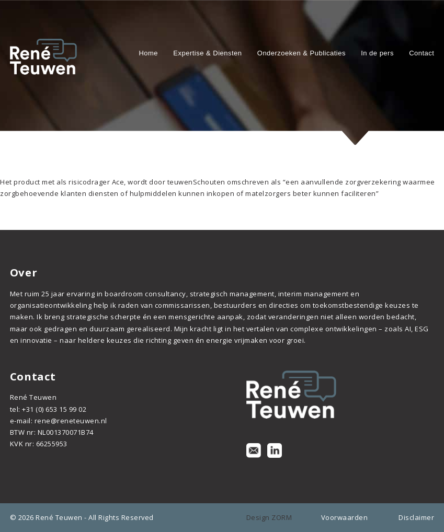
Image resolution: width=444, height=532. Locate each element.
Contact (421, 53)
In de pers (377, 53)
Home (148, 53)
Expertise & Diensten (207, 53)
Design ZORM (269, 517)
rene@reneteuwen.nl (71, 420)
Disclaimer (416, 517)
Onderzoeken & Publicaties (301, 53)
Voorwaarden (344, 517)
